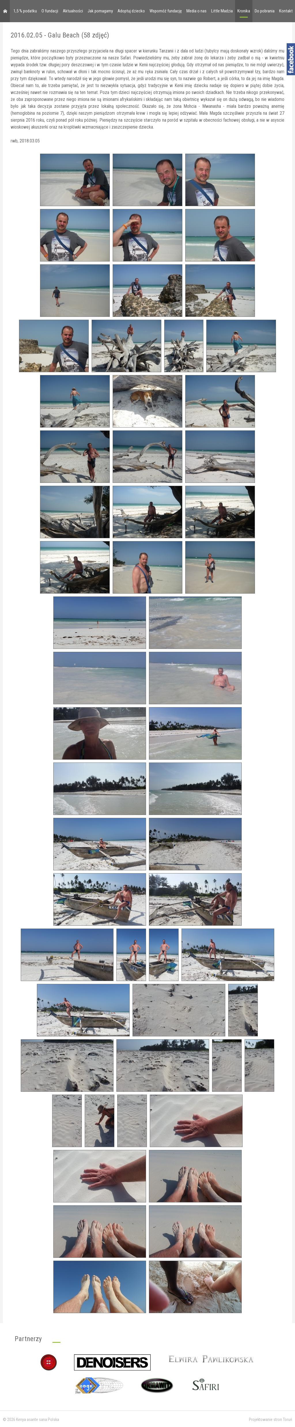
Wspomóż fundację (166, 11)
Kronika (243, 11)
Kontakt (286, 11)
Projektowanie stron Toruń (270, 1419)
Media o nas (196, 11)
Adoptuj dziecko (131, 11)
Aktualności (73, 11)
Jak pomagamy (100, 11)
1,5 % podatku (25, 11)
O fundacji (49, 11)
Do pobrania (265, 11)
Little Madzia (222, 11)
